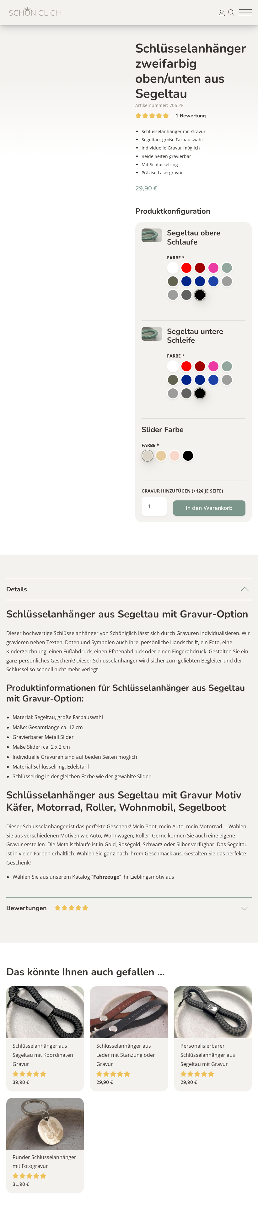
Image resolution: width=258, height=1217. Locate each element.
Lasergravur (170, 173)
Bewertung (190, 115)
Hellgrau (227, 281)
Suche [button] (231, 12)
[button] (245, 12)
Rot (186, 268)
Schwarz (200, 295)
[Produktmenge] (154, 506)
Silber (147, 456)
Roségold (174, 456)
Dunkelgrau (186, 295)
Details (16, 589)
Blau (213, 281)
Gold (161, 456)
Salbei (227, 268)
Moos (173, 281)
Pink (213, 268)
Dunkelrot (200, 268)
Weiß (173, 268)
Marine (200, 281)
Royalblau (186, 281)
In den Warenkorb (209, 508)
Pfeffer (173, 295)
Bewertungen (129, 907)
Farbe (176, 258)
